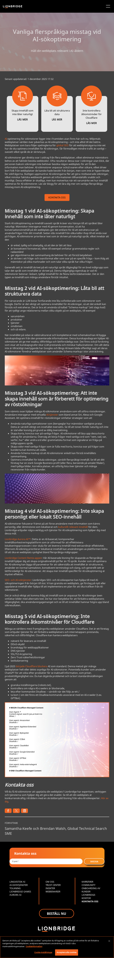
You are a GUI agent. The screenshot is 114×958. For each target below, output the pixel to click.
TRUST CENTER (53, 884)
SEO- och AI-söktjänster (18, 580)
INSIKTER (50, 888)
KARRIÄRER (87, 881)
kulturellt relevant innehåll (73, 527)
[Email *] (46, 861)
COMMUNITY (88, 884)
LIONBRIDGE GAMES (20, 891)
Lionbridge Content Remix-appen (23, 558)
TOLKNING (15, 888)
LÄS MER (22, 119)
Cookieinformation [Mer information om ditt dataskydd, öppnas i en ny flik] (34, 946)
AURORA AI (15, 894)
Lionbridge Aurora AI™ (18, 539)
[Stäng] (109, 941)
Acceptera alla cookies (66, 952)
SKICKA (94, 861)
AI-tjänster (52, 414)
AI (6, 138)
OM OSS (50, 881)
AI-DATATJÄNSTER (19, 884)
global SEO (62, 145)
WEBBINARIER (53, 891)
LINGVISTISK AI (17, 881)
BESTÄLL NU (56, 913)
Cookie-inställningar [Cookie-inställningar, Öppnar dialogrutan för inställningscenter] (43, 952)
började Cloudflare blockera (31, 666)
